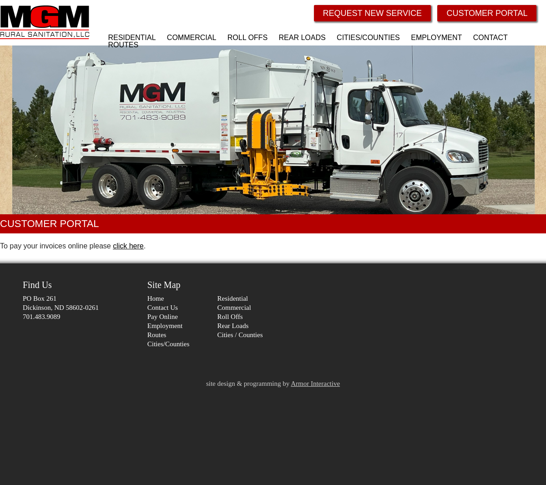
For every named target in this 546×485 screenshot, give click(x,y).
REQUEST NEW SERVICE (372, 13)
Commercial (234, 307)
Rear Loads (233, 325)
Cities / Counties (240, 334)
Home (155, 298)
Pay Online (162, 316)
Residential (232, 298)
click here (128, 246)
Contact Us (162, 307)
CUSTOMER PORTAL (486, 13)
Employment (165, 325)
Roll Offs (230, 316)
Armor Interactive (315, 383)
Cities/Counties (168, 344)
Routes (157, 334)
